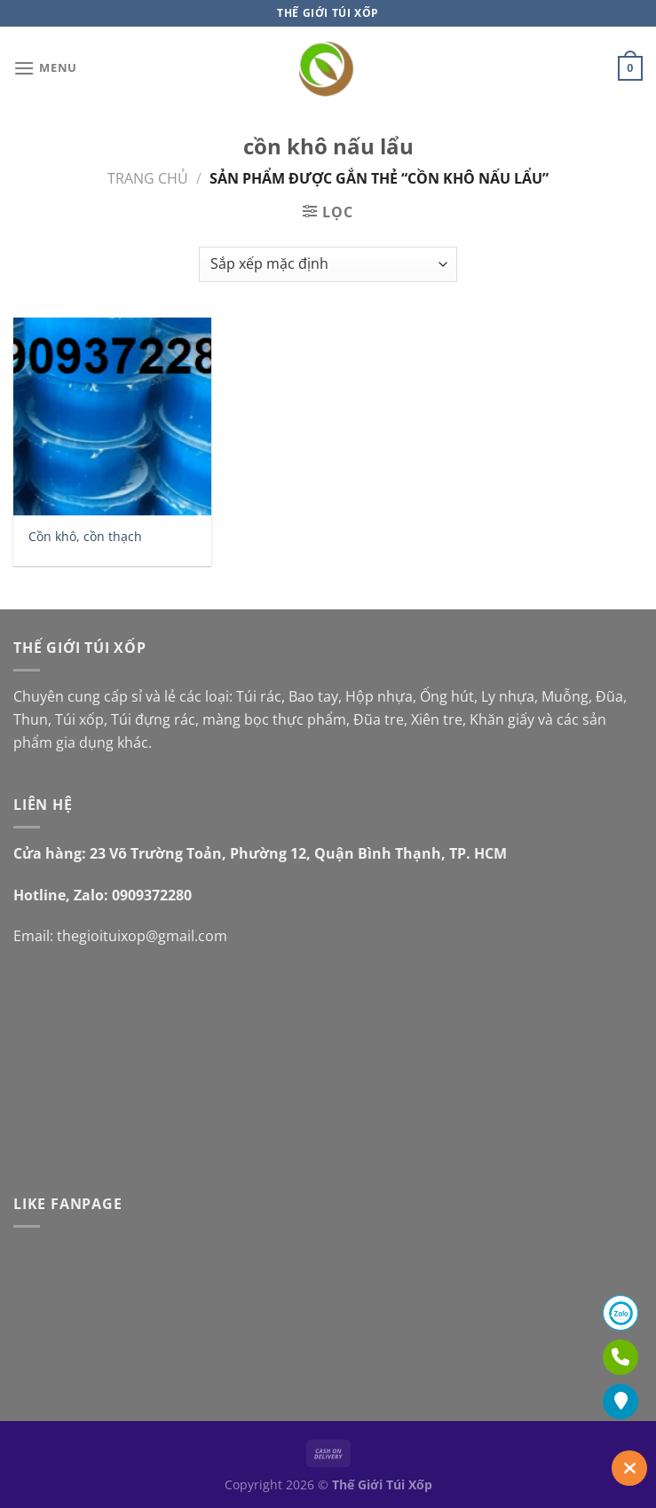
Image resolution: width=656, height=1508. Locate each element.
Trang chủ (147, 178)
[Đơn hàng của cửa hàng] (328, 264)
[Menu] (45, 68)
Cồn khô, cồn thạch (85, 537)
